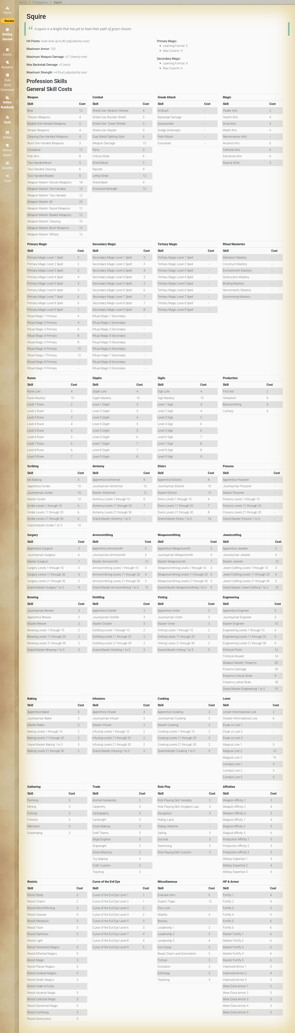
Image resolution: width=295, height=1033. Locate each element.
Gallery (9, 128)
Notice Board (9, 143)
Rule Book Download (9, 77)
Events (9, 50)
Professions (40, 2)
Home (9, 8)
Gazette (9, 159)
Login (9, 172)
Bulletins (9, 63)
